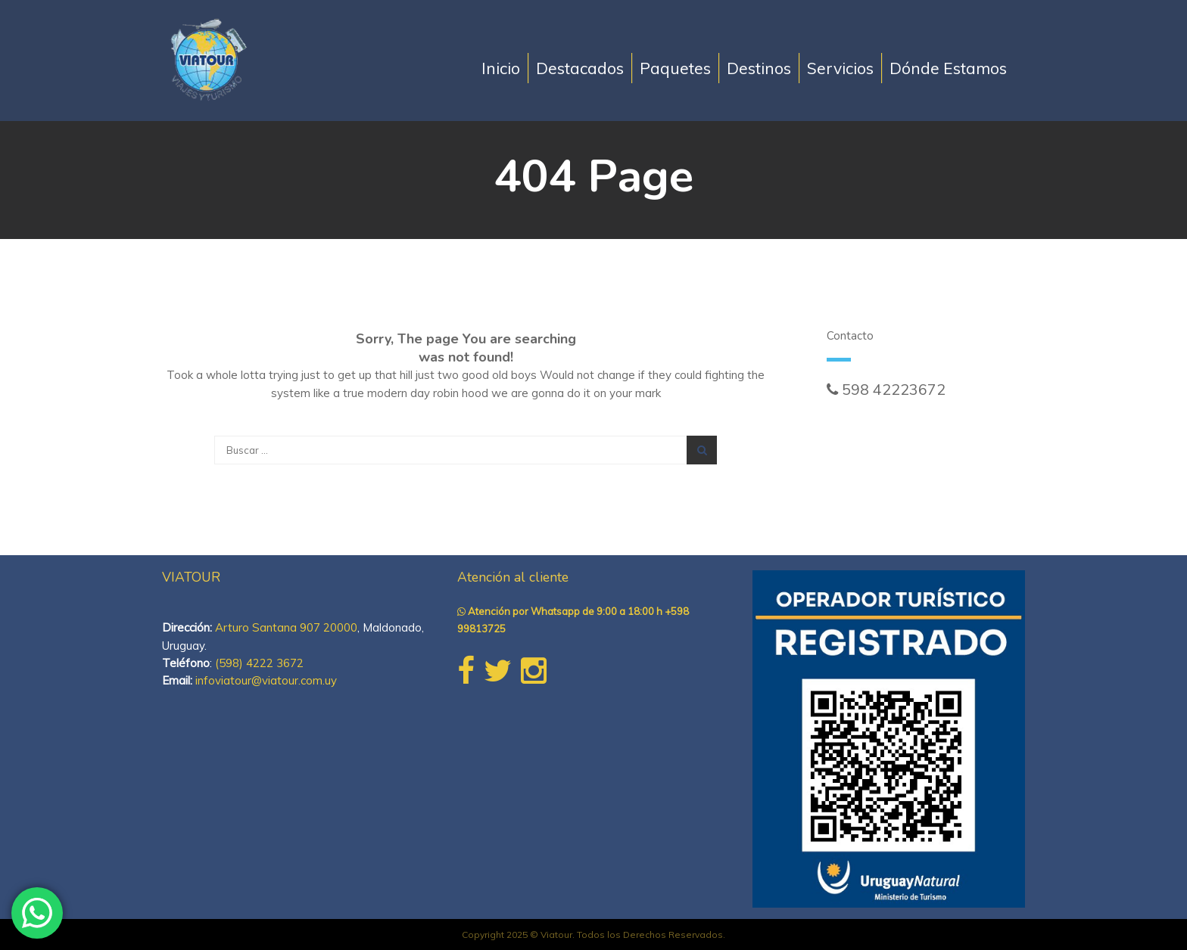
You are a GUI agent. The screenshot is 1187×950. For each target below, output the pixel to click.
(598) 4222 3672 (259, 663)
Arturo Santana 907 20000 (286, 627)
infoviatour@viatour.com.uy (266, 680)
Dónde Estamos (948, 68)
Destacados (580, 68)
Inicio (500, 68)
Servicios (840, 68)
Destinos (759, 68)
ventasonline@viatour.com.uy (927, 406)
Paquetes (675, 68)
